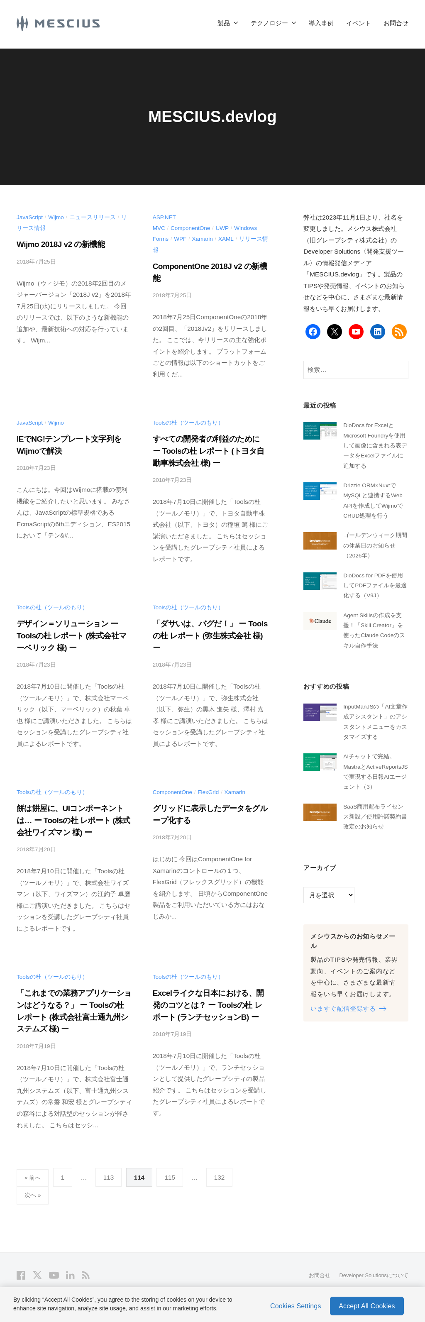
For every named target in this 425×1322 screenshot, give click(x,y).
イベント (358, 23)
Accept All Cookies (367, 1304)
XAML (230, 238)
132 (220, 1175)
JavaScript (30, 217)
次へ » (33, 1194)
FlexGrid (211, 790)
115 (171, 1175)
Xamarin (205, 238)
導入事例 (321, 23)
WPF (181, 238)
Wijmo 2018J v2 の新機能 (61, 243)
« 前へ (33, 1175)
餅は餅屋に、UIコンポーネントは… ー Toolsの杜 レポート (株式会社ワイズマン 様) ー (74, 819)
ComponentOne (192, 228)
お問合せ (395, 23)
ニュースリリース (95, 217)
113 (110, 1175)
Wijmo (58, 217)
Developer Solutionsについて (370, 1274)
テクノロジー (269, 23)
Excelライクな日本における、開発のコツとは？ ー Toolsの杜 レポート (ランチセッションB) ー (208, 1003)
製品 (223, 23)
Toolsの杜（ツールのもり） (189, 421)
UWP (226, 228)
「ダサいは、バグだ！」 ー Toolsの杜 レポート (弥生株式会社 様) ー (210, 634)
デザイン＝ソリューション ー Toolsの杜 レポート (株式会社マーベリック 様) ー (72, 634)
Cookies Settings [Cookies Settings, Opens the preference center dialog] (295, 1304)
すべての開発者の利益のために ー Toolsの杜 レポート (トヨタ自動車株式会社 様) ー (209, 450)
